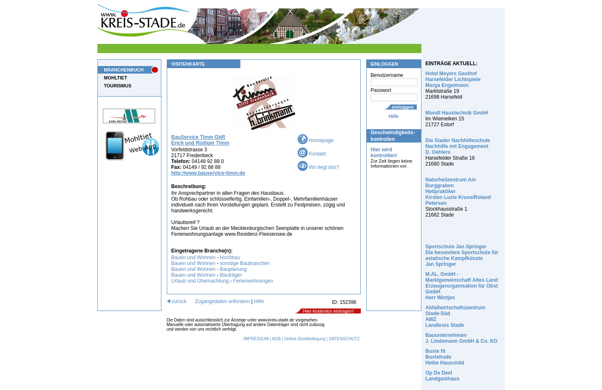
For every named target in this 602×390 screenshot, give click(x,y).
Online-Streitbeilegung (305, 338)
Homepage (316, 140)
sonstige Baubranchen (245, 263)
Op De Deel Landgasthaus (442, 376)
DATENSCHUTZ (344, 338)
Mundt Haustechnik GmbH (457, 113)
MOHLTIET (115, 77)
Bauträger (231, 275)
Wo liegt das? (318, 167)
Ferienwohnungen (253, 281)
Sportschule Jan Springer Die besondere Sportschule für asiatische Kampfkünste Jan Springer (462, 255)
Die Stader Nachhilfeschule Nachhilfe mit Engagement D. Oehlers (458, 146)
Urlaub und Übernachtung (200, 281)
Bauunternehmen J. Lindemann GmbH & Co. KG (462, 338)
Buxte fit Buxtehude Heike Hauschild (445, 357)
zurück (177, 301)
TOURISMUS (118, 85)
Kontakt (312, 154)
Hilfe (394, 116)
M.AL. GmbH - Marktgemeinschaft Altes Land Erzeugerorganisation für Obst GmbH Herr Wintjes (462, 286)
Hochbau (230, 257)
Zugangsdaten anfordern (222, 301)
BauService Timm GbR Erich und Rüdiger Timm (200, 140)
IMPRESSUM (256, 338)
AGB (276, 338)
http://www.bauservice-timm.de (208, 173)
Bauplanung (233, 269)
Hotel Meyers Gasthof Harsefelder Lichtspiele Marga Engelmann (453, 79)
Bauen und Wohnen (193, 257)
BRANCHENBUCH (124, 69)
